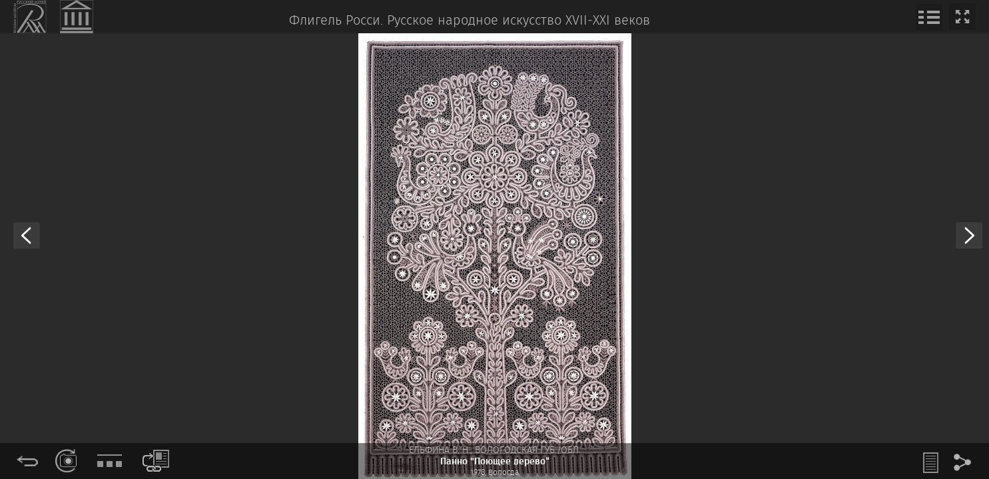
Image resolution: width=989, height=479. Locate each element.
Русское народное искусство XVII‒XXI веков (518, 21)
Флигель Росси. (336, 21)
